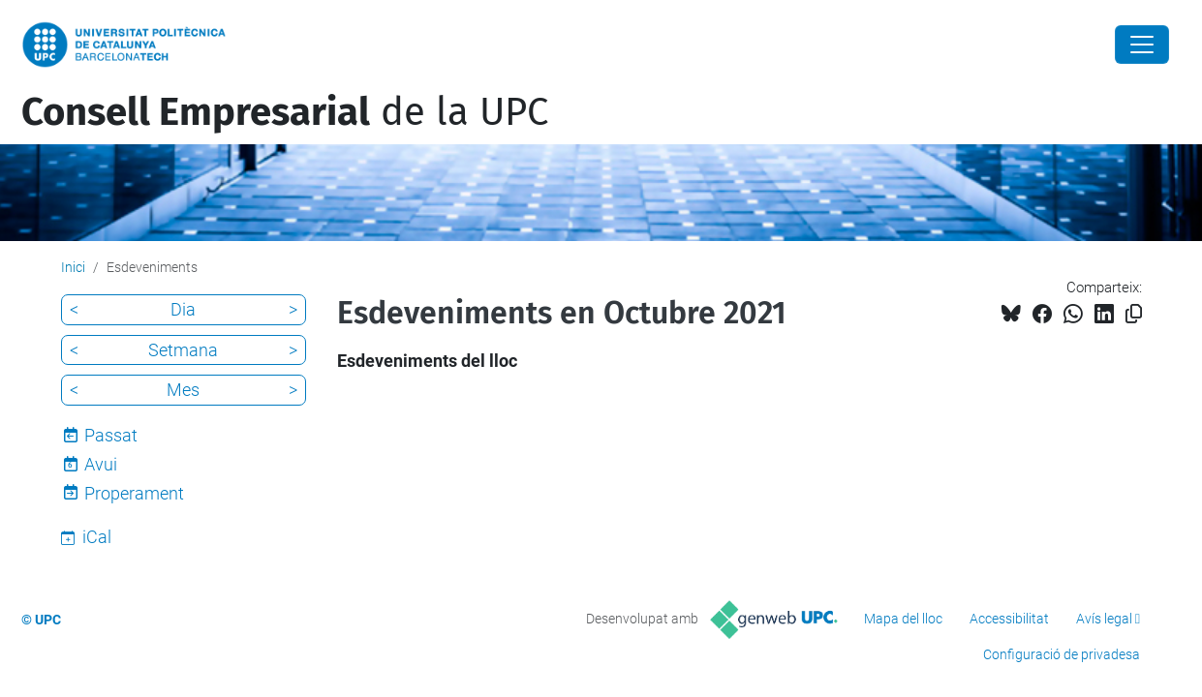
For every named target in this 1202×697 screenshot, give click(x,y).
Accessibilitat (1009, 618)
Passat (111, 435)
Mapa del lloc (903, 618)
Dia (183, 309)
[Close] (1142, 44)
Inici (73, 267)
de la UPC (284, 112)
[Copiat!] (1133, 314)
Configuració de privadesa (1061, 654)
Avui (100, 464)
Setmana (183, 350)
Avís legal (1104, 618)
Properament (134, 493)
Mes (183, 389)
